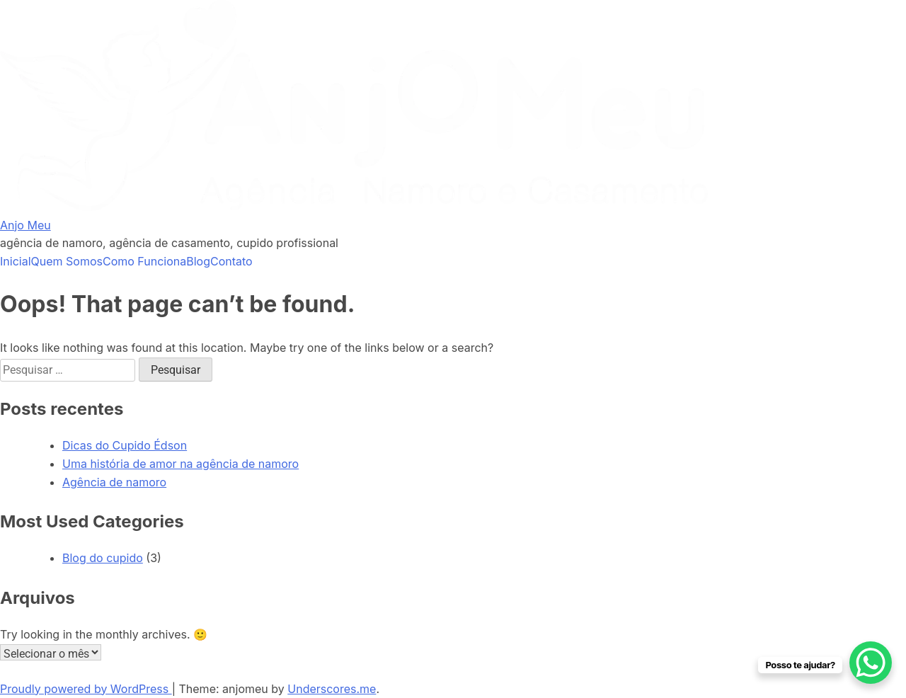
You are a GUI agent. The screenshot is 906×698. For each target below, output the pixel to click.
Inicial (15, 261)
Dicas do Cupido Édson (124, 445)
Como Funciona (144, 261)
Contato (231, 261)
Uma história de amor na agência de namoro (180, 464)
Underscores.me (331, 689)
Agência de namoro (114, 482)
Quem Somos (67, 261)
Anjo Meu (25, 225)
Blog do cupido (102, 558)
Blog (198, 261)
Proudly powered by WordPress (86, 689)
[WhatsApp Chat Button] (870, 662)
